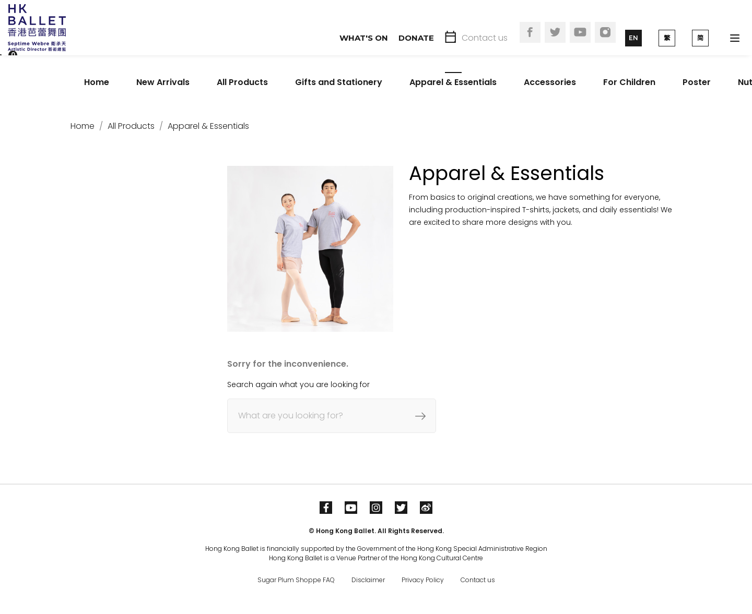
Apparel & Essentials (453, 82)
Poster (697, 82)
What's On (363, 38)
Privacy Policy (423, 579)
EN (633, 38)
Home (96, 82)
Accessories (550, 82)
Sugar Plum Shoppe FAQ (296, 579)
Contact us (485, 38)
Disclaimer (368, 579)
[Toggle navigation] (734, 38)
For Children (629, 82)
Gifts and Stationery (338, 82)
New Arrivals (163, 82)
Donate (416, 38)
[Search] (331, 416)
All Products (242, 82)
